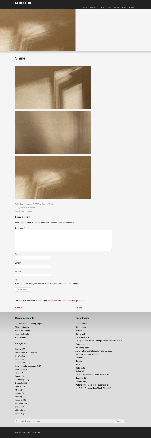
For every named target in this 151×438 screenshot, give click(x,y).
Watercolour (81, 331)
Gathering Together (36, 324)
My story (18, 397)
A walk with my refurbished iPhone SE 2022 (94, 351)
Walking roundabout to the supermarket (92, 385)
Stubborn (23, 337)
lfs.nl (17, 390)
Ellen (50, 204)
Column (18, 356)
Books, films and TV (23, 352)
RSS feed (37, 432)
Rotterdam (19, 403)
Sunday (25, 327)
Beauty (18, 349)
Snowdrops (80, 358)
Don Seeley (20, 324)
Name (18, 254)
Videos (109, 7)
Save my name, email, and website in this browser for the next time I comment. (48, 284)
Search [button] (119, 421)
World (17, 414)
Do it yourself (20, 363)
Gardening (19, 380)
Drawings (93, 7)
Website (18, 272)
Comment (20, 228)
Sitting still (80, 371)
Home (85, 7)
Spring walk (80, 334)
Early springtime (82, 337)
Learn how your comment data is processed (66, 301)
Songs (116, 7)
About (124, 7)
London (18, 393)
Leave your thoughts (23, 211)
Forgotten (80, 344)
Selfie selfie (80, 368)
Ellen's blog (23, 2)
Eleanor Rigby (81, 381)
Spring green (81, 327)
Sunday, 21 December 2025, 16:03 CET (92, 375)
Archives (131, 7)
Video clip (19, 410)
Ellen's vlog (20, 369)
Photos (101, 7)
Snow (78, 365)
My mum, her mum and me (87, 354)
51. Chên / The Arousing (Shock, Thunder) (93, 388)
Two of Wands (81, 324)
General (18, 383)
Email (18, 263)
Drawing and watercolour (25, 366)
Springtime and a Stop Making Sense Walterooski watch (99, 341)
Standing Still (81, 378)
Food (17, 373)
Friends (18, 376)
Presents (32, 208)
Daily (17, 359)
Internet (18, 386)
